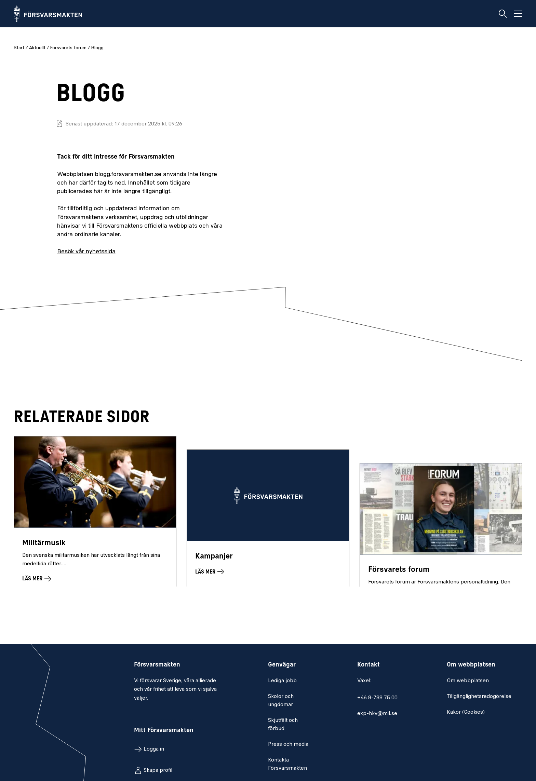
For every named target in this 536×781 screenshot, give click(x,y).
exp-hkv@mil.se (377, 713)
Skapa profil (158, 770)
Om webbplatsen (468, 681)
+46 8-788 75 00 (377, 698)
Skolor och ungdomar (281, 701)
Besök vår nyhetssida (86, 251)
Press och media (288, 744)
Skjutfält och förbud (283, 724)
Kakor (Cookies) (466, 712)
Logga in (154, 749)
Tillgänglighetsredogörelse (479, 696)
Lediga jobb (282, 681)
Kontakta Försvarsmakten (287, 764)
